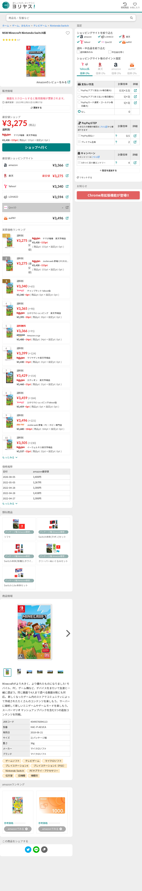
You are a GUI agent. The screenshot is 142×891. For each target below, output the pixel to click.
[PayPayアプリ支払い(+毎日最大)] (135, 90)
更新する (36, 107)
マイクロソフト (53, 760)
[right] (67, 633)
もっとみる (9, 457)
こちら (103, 126)
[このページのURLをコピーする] (44, 850)
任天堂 (9, 775)
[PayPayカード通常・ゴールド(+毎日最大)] (135, 103)
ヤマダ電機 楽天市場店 (25, 135)
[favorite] (67, 33)
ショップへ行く (36, 147)
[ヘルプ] (116, 136)
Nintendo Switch (59, 25)
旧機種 (21, 775)
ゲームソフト (12, 760)
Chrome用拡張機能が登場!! (108, 195)
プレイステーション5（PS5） (49, 765)
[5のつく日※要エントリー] (135, 162)
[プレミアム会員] (135, 142)
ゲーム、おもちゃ (21, 25)
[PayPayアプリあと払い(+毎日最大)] (135, 96)
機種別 (34, 775)
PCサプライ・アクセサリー (44, 770)
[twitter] (28, 850)
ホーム (5, 25)
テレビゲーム (40, 25)
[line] (36, 850)
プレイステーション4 (16, 765)
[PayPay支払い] (135, 136)
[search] (131, 18)
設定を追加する (108, 170)
